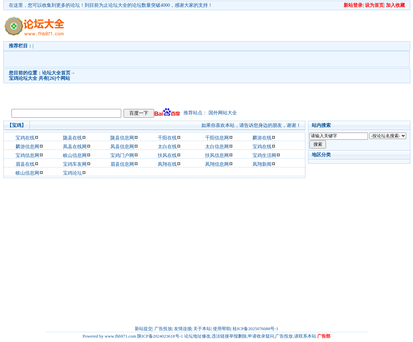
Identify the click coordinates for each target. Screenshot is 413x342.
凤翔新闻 (262, 164)
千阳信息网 (217, 137)
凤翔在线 (167, 164)
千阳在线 (167, 137)
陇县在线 (72, 137)
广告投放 (163, 328)
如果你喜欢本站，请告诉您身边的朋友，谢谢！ (251, 125)
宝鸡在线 (25, 137)
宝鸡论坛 (72, 173)
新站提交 (143, 328)
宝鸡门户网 (122, 155)
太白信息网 (217, 146)
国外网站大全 (223, 112)
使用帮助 (222, 328)
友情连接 (183, 328)
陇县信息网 (122, 137)
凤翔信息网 (217, 164)
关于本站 (202, 328)
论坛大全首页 (56, 72)
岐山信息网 (75, 155)
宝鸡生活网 (264, 155)
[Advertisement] (196, 57)
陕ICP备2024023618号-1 (160, 336)
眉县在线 (25, 164)
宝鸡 (13, 78)
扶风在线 (167, 155)
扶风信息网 (217, 155)
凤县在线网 (75, 146)
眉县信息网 (122, 164)
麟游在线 (262, 137)
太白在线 (167, 146)
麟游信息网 (27, 146)
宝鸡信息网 (27, 155)
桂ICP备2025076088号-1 (255, 328)
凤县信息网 (122, 146)
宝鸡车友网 (75, 164)
